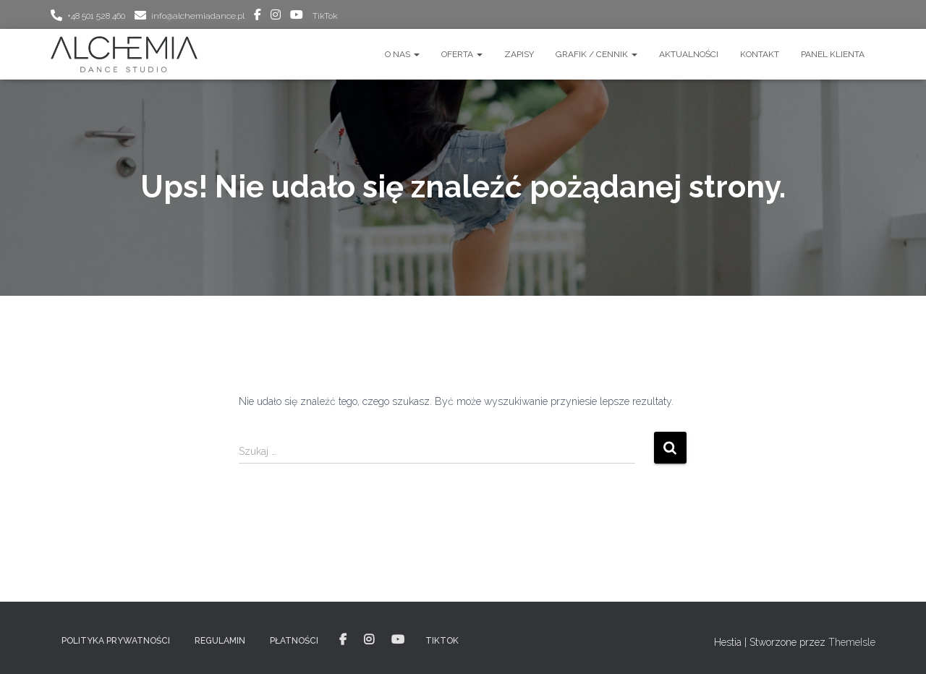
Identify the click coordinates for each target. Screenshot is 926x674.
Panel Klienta (833, 54)
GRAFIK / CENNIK (596, 54)
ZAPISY (519, 54)
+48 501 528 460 (96, 16)
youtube (296, 16)
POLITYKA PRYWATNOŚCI (115, 641)
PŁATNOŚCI (294, 641)
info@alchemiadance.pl (198, 16)
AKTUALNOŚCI (688, 54)
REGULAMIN (220, 641)
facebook (257, 16)
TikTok (325, 16)
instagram (276, 16)
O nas (402, 54)
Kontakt (759, 54)
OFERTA (462, 54)
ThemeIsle (851, 642)
